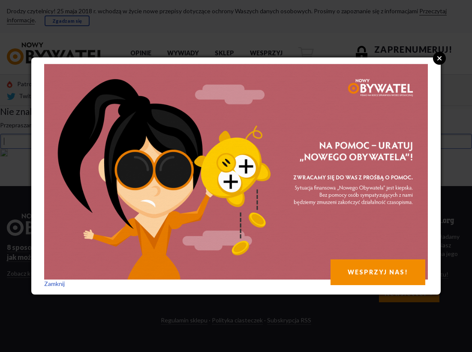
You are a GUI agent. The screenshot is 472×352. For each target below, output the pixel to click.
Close (439, 58)
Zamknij (54, 283)
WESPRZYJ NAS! (378, 272)
